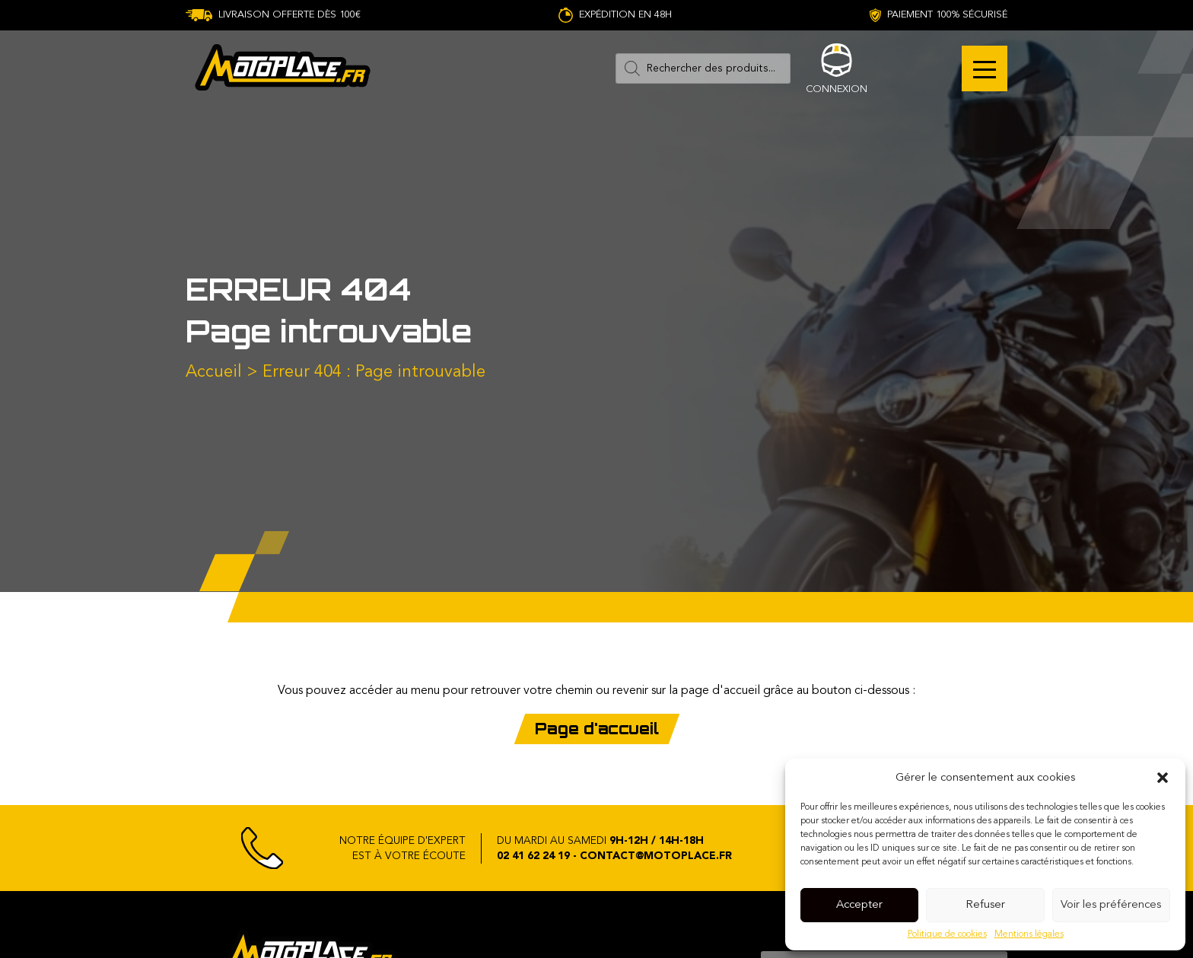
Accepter (859, 905)
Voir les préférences (1111, 905)
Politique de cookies (947, 934)
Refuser (985, 905)
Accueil (214, 372)
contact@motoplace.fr (656, 856)
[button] (1162, 777)
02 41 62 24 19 (533, 856)
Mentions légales (1029, 934)
